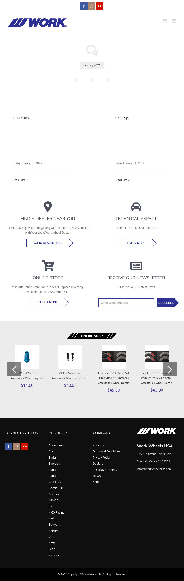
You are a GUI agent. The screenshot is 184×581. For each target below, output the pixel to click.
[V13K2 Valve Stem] (70, 347)
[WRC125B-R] (27, 347)
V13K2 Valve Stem (70, 373)
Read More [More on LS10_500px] (19, 180)
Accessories (17, 378)
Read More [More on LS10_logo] (121, 180)
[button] (14, 369)
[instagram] (16, 446)
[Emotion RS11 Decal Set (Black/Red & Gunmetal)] (114, 347)
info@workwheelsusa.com (154, 469)
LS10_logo (122, 118)
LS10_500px (21, 118)
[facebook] (8, 446)
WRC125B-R (27, 373)
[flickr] (24, 446)
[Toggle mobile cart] (164, 20)
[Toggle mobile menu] (174, 20)
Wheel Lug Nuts (34, 378)
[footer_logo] (157, 429)
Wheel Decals (121, 382)
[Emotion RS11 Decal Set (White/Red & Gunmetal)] (157, 347)
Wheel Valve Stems (77, 378)
